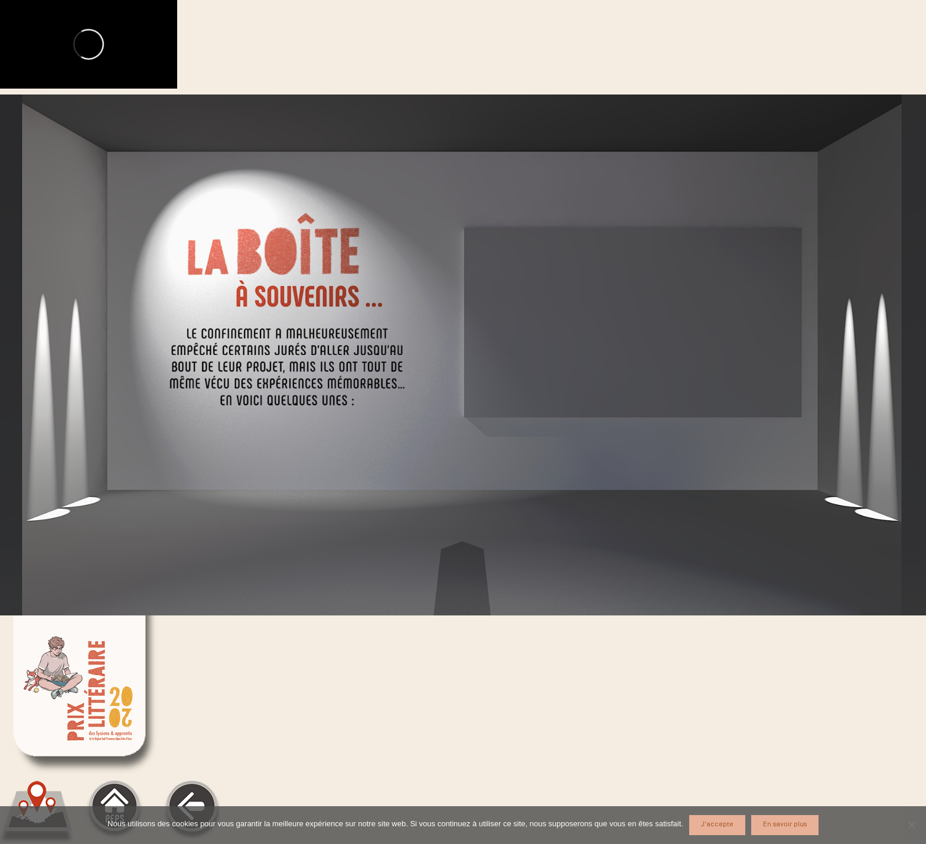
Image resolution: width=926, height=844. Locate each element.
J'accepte (717, 824)
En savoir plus (785, 824)
